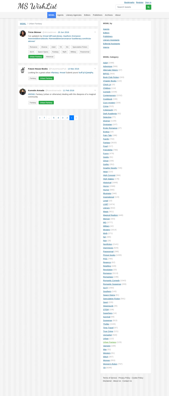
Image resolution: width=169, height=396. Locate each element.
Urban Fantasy (36, 57)
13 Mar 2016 (73, 69)
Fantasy (55, 52)
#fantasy (55, 72)
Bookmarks (129, 2)
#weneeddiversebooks (38, 38)
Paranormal (84, 52)
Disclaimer (107, 381)
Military (73, 52)
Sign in (148, 2)
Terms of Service (110, 378)
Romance (33, 47)
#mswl (46, 36)
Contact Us (127, 381)
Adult (54, 47)
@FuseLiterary (55, 36)
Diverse (44, 47)
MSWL (23, 23)
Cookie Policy (137, 378)
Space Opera (43, 52)
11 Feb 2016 (68, 90)
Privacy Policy (124, 378)
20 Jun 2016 (63, 32)
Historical (49, 57)
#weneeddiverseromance (60, 38)
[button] (95, 31)
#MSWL (31, 94)
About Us (117, 381)
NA (67, 47)
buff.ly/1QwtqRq (86, 72)
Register (139, 2)
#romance (76, 36)
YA (61, 47)
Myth (64, 52)
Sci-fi (32, 52)
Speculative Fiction (80, 47)
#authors (67, 36)
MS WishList (37, 6)
